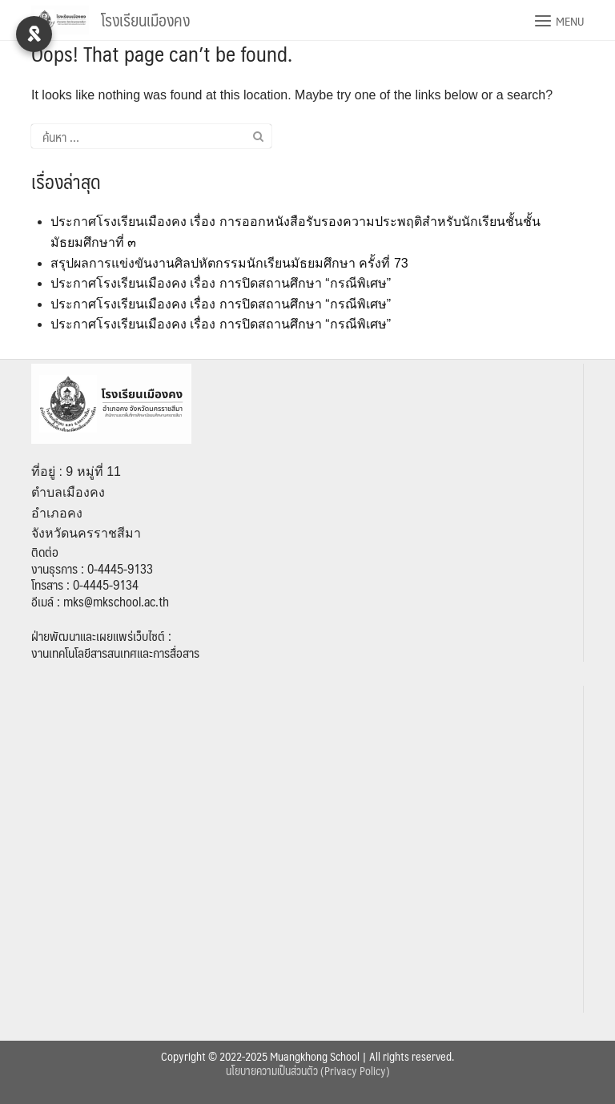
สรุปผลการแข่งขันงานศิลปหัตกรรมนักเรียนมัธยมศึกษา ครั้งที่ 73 (229, 263)
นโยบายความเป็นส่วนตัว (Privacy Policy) (308, 1070)
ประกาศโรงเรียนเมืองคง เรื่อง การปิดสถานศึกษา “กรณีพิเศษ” (220, 283)
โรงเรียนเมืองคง (145, 20)
